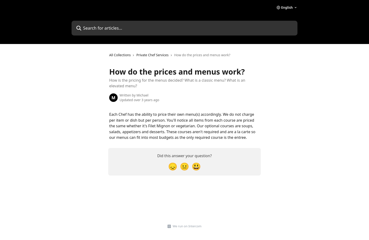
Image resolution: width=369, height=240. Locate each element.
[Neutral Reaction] (184, 166)
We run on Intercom (187, 226)
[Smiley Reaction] (196, 166)
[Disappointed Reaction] (173, 166)
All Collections (120, 55)
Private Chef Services (152, 55)
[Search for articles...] (184, 28)
